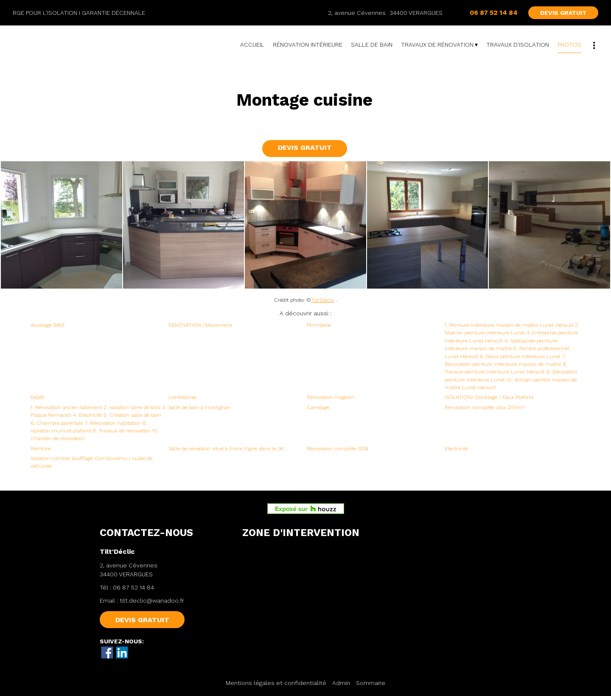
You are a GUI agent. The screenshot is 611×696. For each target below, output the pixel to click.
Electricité (456, 449)
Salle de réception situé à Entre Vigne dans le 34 (225, 449)
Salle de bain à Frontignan (199, 407)
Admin (341, 682)
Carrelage (318, 407)
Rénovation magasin (331, 397)
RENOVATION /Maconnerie (200, 325)
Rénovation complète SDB (337, 449)
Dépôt (37, 397)
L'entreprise (182, 397)
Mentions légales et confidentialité (276, 682)
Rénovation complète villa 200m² (484, 407)
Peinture (40, 449)
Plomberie (319, 325)
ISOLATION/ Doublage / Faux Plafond (489, 397)
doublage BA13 (47, 325)
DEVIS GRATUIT (563, 12)
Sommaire (370, 682)
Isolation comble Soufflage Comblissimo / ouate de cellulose (91, 462)
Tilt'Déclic (322, 300)
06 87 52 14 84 (133, 587)
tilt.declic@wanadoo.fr (152, 600)
